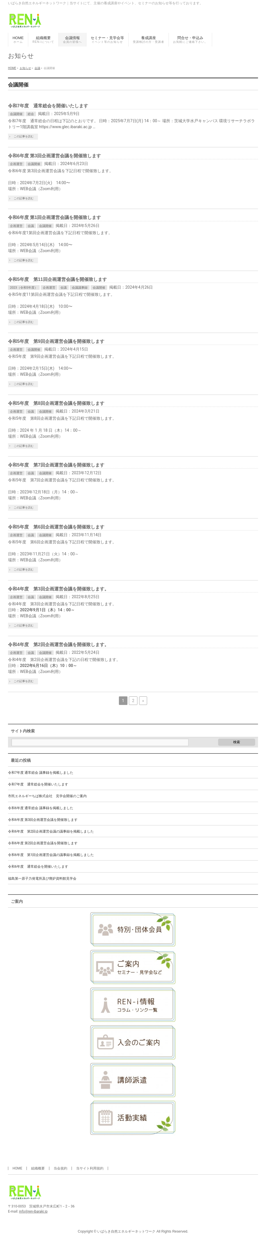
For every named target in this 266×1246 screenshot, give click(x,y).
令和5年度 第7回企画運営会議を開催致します (56, 465)
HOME (17, 1168)
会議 (31, 226)
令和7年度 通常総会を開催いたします (48, 105)
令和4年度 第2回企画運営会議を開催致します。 (58, 644)
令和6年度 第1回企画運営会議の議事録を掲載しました (51, 855)
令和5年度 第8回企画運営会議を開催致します (56, 403)
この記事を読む (24, 136)
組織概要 (38, 1168)
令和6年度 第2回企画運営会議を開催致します (43, 843)
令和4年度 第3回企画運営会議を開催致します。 (58, 588)
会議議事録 (80, 288)
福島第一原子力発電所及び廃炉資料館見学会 (42, 879)
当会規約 (60, 1168)
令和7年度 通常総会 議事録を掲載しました (40, 773)
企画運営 (16, 164)
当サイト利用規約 (89, 1168)
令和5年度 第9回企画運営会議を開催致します (56, 341)
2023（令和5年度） (24, 288)
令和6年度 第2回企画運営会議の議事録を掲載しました (51, 831)
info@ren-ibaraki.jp (33, 1211)
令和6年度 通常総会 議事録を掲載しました (40, 808)
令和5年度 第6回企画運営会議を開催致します (56, 526)
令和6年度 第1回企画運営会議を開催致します (54, 217)
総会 (31, 114)
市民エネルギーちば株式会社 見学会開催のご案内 (47, 796)
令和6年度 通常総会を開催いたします (38, 867)
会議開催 (16, 114)
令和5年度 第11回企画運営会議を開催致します (57, 279)
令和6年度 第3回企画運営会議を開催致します (54, 155)
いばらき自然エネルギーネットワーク (126, 1231)
